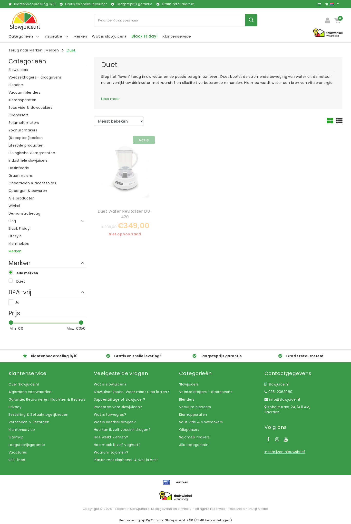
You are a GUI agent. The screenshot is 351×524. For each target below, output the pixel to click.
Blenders (186, 399)
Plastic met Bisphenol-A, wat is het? (126, 459)
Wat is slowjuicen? (110, 384)
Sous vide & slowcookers (201, 422)
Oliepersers (189, 429)
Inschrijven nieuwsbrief (284, 451)
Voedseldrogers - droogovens (205, 391)
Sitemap (16, 437)
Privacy (15, 407)
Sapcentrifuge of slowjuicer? (119, 399)
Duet (71, 50)
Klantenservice (22, 429)
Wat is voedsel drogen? (115, 422)
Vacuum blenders (195, 407)
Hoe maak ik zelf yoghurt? (117, 444)
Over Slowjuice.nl (24, 384)
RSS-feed (17, 459)
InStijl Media (258, 508)
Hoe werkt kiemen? (111, 437)
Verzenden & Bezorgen (29, 422)
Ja (17, 302)
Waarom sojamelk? (111, 452)
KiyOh (151, 520)
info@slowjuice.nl (282, 399)
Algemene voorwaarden (30, 391)
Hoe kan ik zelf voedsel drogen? (122, 429)
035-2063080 (278, 391)
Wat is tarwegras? (110, 414)
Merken (52, 50)
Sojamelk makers (194, 437)
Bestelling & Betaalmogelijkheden (38, 414)
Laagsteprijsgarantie (27, 444)
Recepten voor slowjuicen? (118, 407)
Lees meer (110, 98)
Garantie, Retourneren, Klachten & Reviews (47, 399)
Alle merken (27, 273)
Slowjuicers (189, 384)
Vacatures (18, 452)
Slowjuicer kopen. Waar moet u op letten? (131, 391)
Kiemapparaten (193, 414)
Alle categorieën (194, 444)
